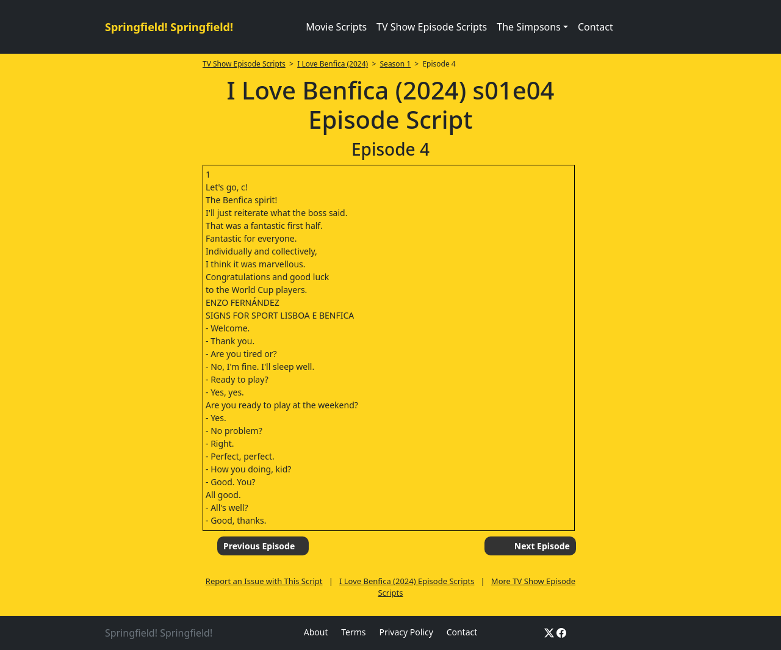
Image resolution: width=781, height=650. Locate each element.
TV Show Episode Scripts (431, 27)
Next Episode (542, 546)
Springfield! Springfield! (169, 27)
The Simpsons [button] (529, 27)
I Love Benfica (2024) (332, 64)
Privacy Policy (406, 632)
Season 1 (395, 64)
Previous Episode (259, 546)
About (316, 632)
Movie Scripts (336, 27)
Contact (595, 27)
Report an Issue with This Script (264, 581)
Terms (353, 632)
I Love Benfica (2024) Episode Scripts (406, 581)
